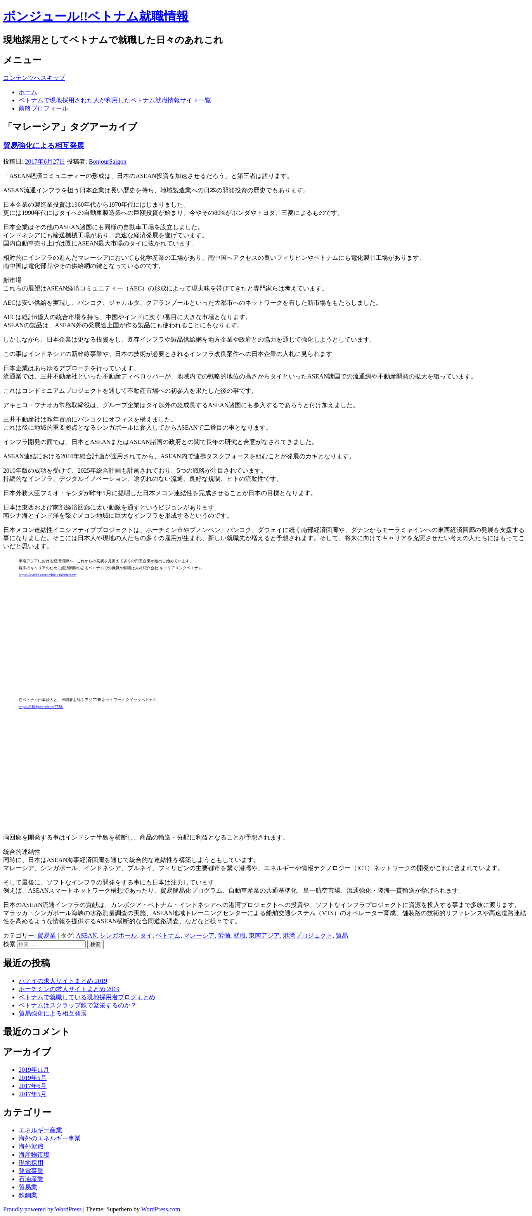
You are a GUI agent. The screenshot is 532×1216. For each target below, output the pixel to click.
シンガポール (118, 935)
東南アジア (264, 935)
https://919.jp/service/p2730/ (41, 707)
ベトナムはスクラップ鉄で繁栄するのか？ (78, 1005)
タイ (146, 935)
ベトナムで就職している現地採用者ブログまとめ (87, 997)
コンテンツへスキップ (34, 77)
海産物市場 (34, 1154)
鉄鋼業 (28, 1195)
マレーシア (199, 935)
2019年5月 (33, 1077)
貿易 (342, 935)
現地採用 (31, 1162)
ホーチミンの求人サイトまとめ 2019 (69, 989)
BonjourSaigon (108, 161)
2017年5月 (33, 1094)
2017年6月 (33, 1086)
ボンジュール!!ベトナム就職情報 (96, 16)
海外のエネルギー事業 (50, 1138)
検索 (9, 944)
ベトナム (168, 935)
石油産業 (31, 1179)
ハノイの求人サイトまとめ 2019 (63, 981)
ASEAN (86, 935)
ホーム (28, 92)
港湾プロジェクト (308, 935)
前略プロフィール (43, 108)
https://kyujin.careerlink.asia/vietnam (47, 575)
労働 (224, 935)
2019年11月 (34, 1069)
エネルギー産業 (40, 1130)
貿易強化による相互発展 (43, 146)
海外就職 (31, 1146)
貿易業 (46, 935)
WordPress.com (160, 1209)
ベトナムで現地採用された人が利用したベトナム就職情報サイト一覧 (115, 100)
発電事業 (31, 1171)
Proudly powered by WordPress (42, 1209)
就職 (239, 935)
